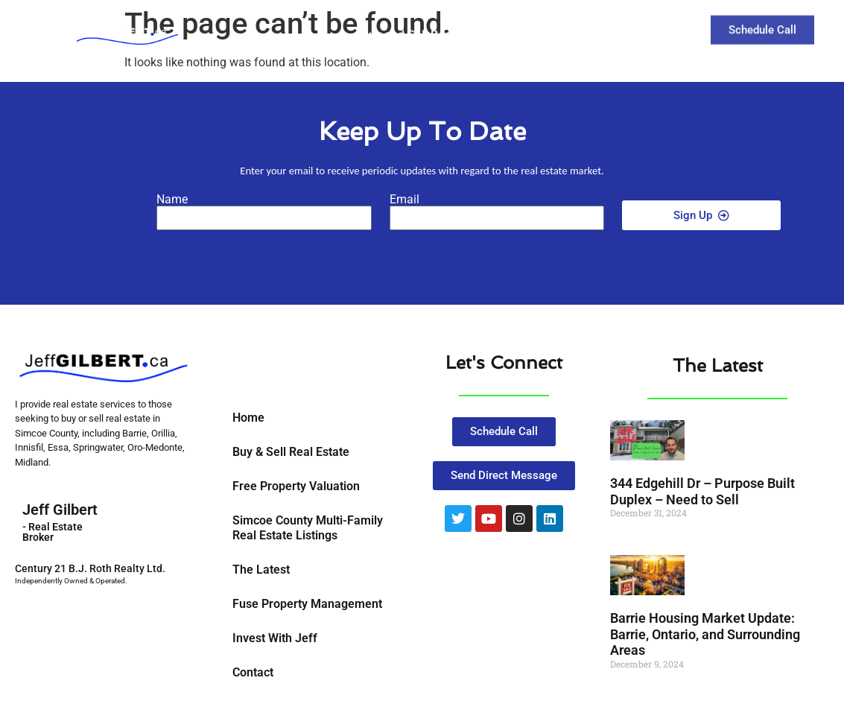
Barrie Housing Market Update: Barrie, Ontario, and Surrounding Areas (705, 634)
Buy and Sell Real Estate (433, 25)
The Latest (564, 25)
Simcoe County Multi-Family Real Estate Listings (307, 527)
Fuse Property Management (307, 604)
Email (404, 200)
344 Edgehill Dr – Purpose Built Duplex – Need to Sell (702, 491)
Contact (643, 25)
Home (248, 417)
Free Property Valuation (296, 486)
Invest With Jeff (274, 638)
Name (172, 200)
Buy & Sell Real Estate (290, 452)
